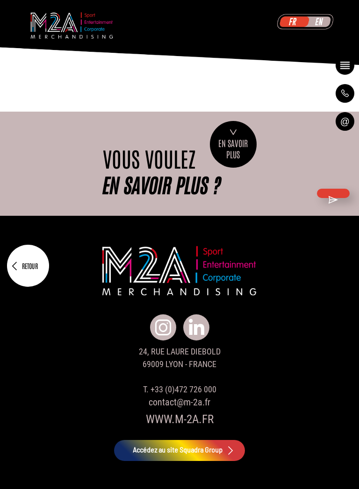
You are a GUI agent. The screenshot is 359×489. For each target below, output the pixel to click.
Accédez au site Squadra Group (184, 450)
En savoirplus (233, 144)
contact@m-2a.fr (179, 402)
